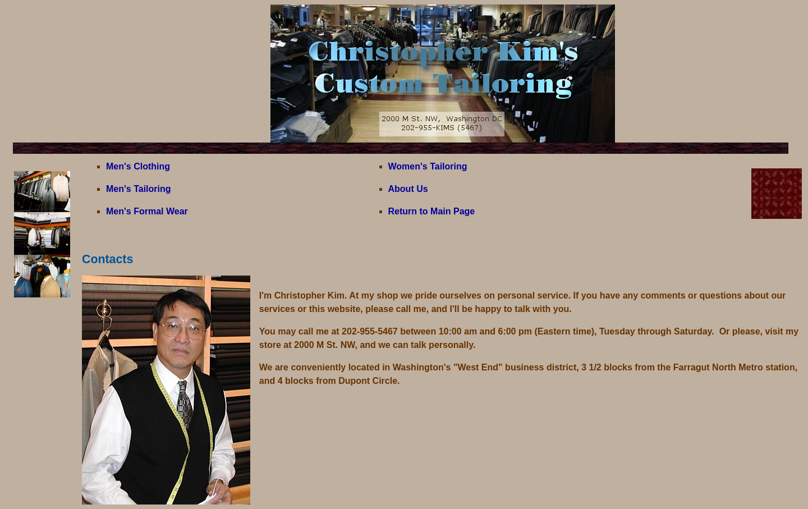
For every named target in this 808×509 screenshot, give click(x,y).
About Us (408, 189)
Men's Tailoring (138, 189)
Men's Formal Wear (147, 211)
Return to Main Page (431, 211)
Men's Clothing (138, 166)
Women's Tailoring (427, 166)
